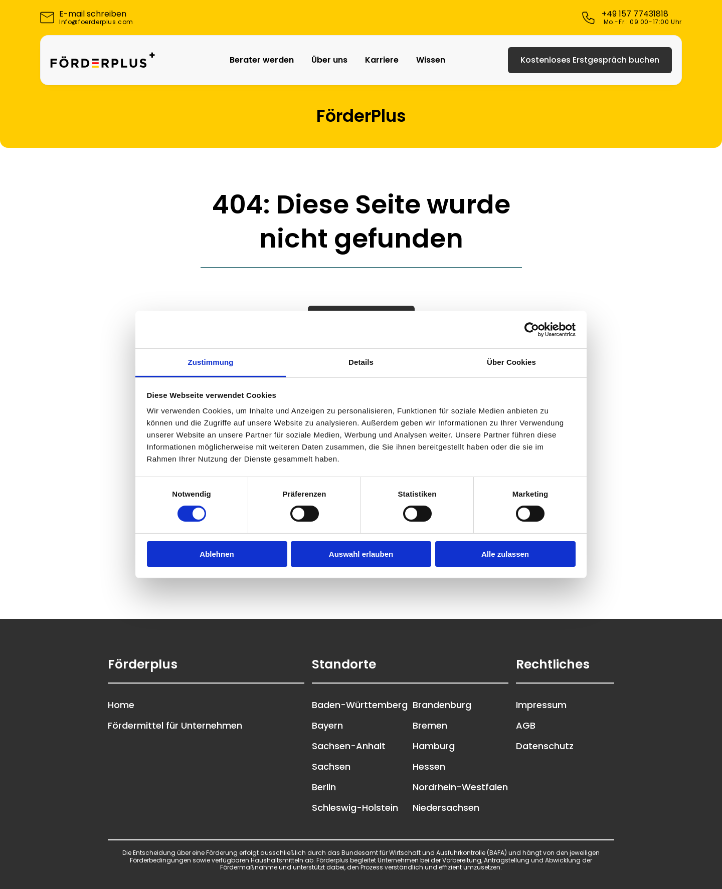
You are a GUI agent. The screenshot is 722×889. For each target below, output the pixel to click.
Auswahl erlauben (361, 554)
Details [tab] (361, 362)
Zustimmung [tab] (211, 362)
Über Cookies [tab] (511, 362)
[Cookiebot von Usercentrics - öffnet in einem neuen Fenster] (532, 329)
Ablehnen (217, 554)
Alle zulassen (505, 554)
